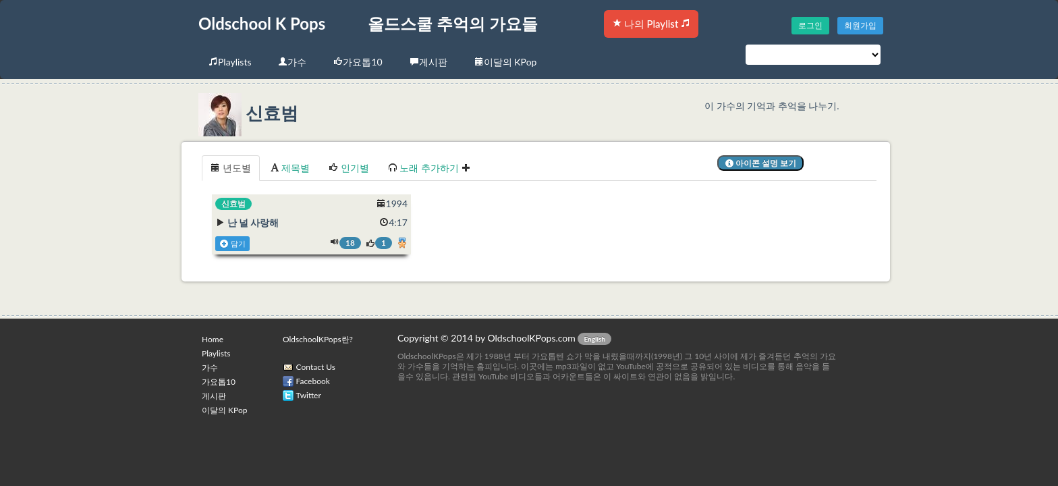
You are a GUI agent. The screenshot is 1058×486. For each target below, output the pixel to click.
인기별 (349, 167)
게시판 (428, 62)
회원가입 (860, 25)
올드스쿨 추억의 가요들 (453, 23)
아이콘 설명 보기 (761, 163)
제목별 (290, 167)
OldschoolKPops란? (318, 339)
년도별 (231, 167)
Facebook (313, 381)
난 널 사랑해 (253, 222)
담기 (232, 243)
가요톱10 (357, 62)
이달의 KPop (505, 62)
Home (212, 339)
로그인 (810, 25)
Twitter (308, 395)
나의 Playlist (651, 24)
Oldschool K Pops (261, 23)
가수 (292, 62)
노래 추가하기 (429, 167)
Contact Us (315, 367)
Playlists (229, 62)
